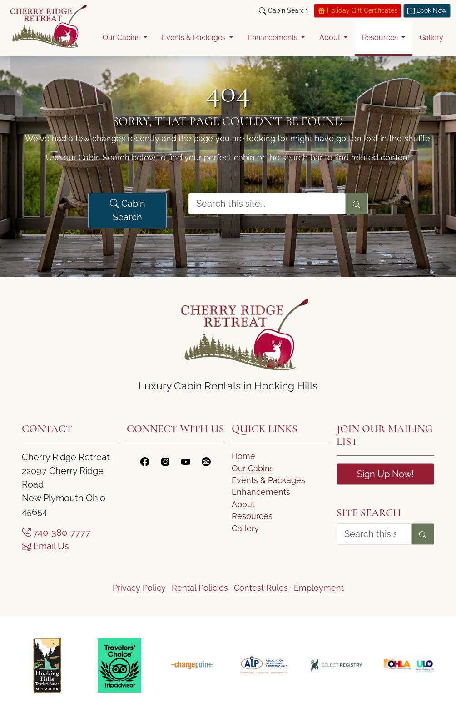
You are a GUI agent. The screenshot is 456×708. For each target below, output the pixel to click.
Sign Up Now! (385, 474)
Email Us (45, 546)
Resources (252, 516)
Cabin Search (127, 210)
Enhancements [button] (273, 37)
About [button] (330, 37)
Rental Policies (200, 588)
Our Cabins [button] (122, 37)
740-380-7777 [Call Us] (56, 532)
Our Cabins (253, 468)
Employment (319, 588)
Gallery (431, 37)
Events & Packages (268, 480)
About (243, 504)
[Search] (356, 203)
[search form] (267, 203)
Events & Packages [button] (195, 37)
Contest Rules (261, 588)
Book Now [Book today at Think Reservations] (426, 11)
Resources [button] (381, 37)
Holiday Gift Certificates (357, 11)
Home (243, 456)
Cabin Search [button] (283, 11)
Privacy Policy (139, 588)
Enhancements (261, 492)
